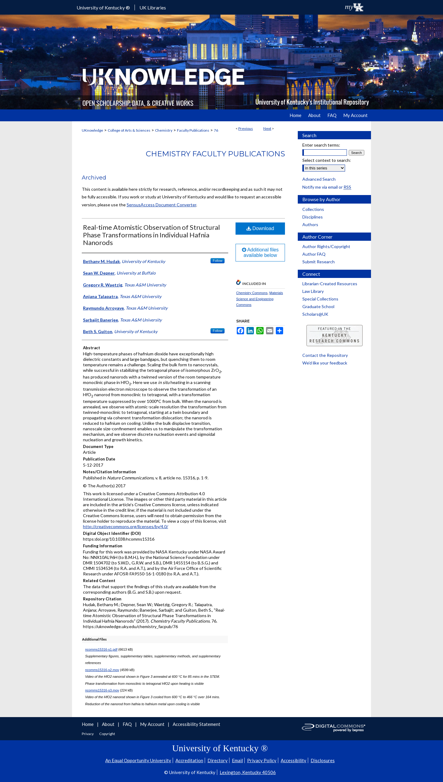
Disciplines (312, 216)
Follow (217, 260)
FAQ (128, 724)
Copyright (107, 733)
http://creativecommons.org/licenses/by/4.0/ (125, 526)
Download (260, 228)
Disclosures (323, 760)
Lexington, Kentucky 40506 (248, 772)
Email (237, 760)
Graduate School (318, 306)
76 (216, 130)
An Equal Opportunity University (138, 760)
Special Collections (320, 298)
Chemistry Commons (252, 293)
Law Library (313, 291)
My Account (152, 724)
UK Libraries (152, 7)
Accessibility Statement (196, 724)
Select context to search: (326, 160)
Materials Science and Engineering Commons (259, 299)
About (108, 724)
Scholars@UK (315, 314)
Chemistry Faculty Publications (215, 153)
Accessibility (293, 760)
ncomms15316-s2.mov (102, 670)
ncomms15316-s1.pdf (101, 649)
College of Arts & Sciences (129, 130)
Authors (310, 224)
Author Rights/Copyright (326, 246)
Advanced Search (319, 179)
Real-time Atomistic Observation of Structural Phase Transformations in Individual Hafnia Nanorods (151, 235)
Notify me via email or (326, 187)
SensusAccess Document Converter (161, 204)
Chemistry (163, 130)
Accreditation (189, 760)
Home (88, 724)
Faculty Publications (193, 130)
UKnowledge (92, 130)
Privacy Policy (261, 760)
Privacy (88, 733)
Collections (313, 209)
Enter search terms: (321, 145)
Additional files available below (260, 252)
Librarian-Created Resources (329, 283)
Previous (245, 128)
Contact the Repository (325, 355)
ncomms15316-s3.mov (102, 690)
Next (267, 128)
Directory (217, 760)
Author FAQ (314, 254)
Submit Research (318, 261)
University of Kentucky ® (103, 7)
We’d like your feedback (324, 362)
